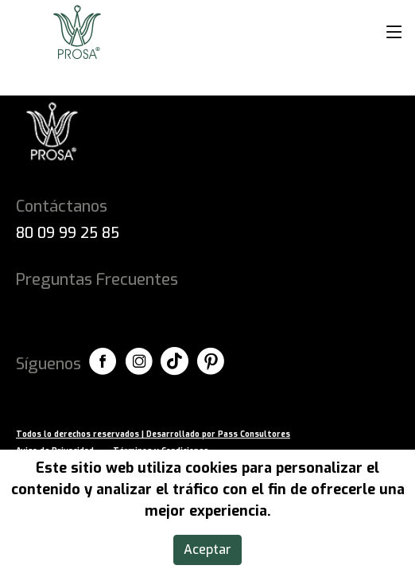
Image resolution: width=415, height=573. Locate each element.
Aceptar (207, 549)
